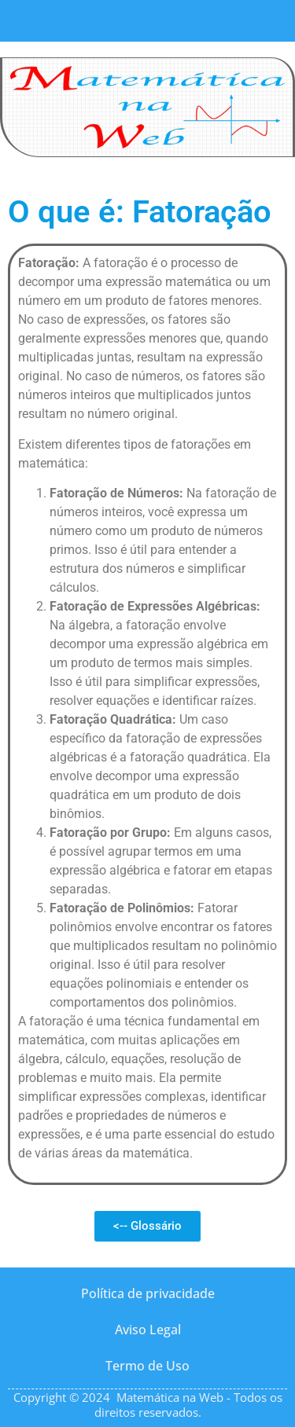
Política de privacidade (148, 1293)
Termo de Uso (147, 1365)
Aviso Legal (148, 1329)
